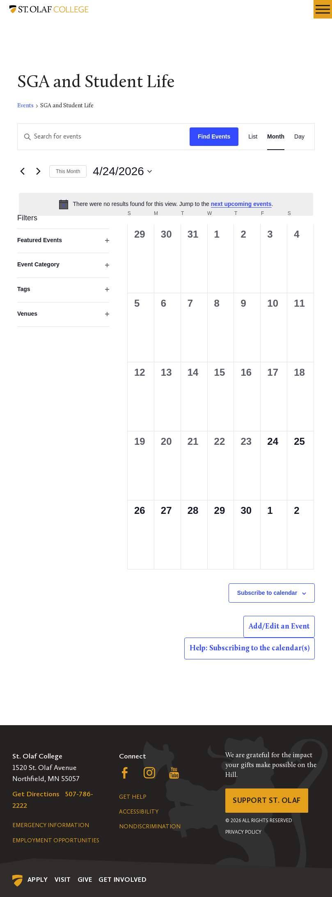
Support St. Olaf (266, 800)
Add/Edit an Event (279, 627)
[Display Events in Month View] (275, 137)
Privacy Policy (243, 832)
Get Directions (36, 793)
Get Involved (122, 879)
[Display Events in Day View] (299, 137)
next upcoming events (241, 204)
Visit (63, 879)
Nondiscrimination (150, 826)
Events (25, 106)
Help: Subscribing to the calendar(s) (249, 648)
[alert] (166, 204)
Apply (37, 879)
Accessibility (138, 811)
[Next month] (38, 171)
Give (85, 879)
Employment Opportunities (55, 840)
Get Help (132, 796)
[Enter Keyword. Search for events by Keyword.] (104, 137)
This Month (68, 171)
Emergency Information (50, 825)
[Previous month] (22, 171)
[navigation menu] (323, 9)
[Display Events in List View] (252, 137)
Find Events (214, 136)
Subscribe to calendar (267, 593)
